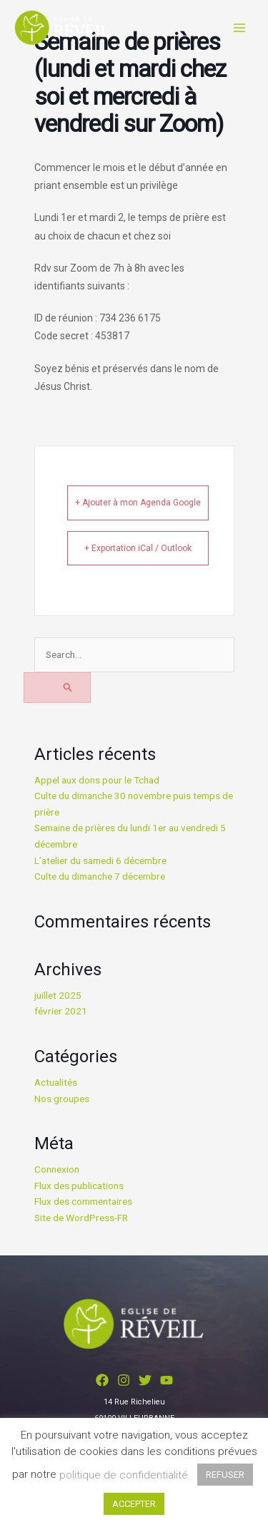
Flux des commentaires (83, 1201)
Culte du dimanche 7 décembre (99, 876)
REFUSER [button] (225, 1474)
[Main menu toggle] (239, 27)
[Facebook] (102, 1380)
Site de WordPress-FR (81, 1217)
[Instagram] (123, 1380)
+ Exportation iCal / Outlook (138, 548)
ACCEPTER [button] (134, 1503)
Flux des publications (79, 1185)
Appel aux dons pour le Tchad (96, 780)
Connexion (56, 1169)
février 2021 (60, 1011)
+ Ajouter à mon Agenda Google (138, 503)
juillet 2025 (57, 995)
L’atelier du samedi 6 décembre (100, 860)
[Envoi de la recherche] (57, 687)
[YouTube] (166, 1380)
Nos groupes (61, 1098)
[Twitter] (145, 1380)
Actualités (55, 1082)
